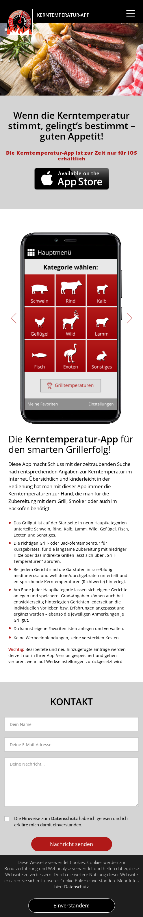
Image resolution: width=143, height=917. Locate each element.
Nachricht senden (71, 844)
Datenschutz (64, 818)
